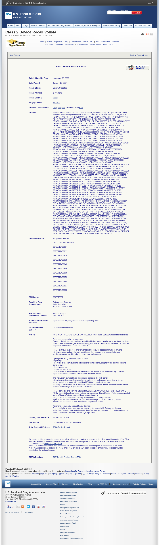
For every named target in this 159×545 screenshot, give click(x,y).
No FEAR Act (102, 484)
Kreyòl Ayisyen (95, 474)
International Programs (68, 511)
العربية (85, 474)
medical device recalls (53, 444)
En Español (124, 10)
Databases (47, 35)
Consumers (64, 526)
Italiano (131, 474)
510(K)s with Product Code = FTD (67, 457)
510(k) (42, 42)
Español (35, 474)
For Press (29, 512)
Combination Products (68, 492)
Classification (105, 42)
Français (106, 474)
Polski (113, 474)
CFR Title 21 (49, 44)
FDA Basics (78, 484)
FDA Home (13, 35)
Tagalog (69, 474)
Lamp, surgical (59, 108)
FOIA (90, 484)
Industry (63, 529)
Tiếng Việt (53, 474)
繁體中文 (44, 474)
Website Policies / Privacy (143, 484)
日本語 (146, 474)
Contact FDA (51, 484)
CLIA (105, 44)
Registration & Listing (61, 42)
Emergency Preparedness (69, 507)
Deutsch (138, 474)
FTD (81, 108)
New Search (15, 55)
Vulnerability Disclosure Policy (71, 538)
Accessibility (36, 484)
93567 (55, 98)
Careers (65, 484)
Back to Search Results (139, 55)
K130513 (56, 103)
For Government (12, 512)
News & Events (65, 514)
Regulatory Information (68, 501)
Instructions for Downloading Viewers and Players (85, 471)
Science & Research (67, 498)
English (16, 476)
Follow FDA (112, 10)
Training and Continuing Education (73, 517)
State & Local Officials (68, 523)
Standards (115, 42)
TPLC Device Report (61, 427)
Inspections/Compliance (69, 520)
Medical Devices (30, 35)
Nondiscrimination (120, 484)
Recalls (85, 42)
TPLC (111, 44)
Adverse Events (76, 42)
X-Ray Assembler (82, 44)
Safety (62, 504)
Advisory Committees (68, 495)
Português (122, 474)
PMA (91, 42)
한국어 (62, 474)
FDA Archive (64, 535)
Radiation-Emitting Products (65, 44)
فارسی (8, 476)
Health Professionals (67, 532)
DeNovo (49, 42)
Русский (77, 474)
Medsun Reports (95, 44)
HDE (97, 42)
